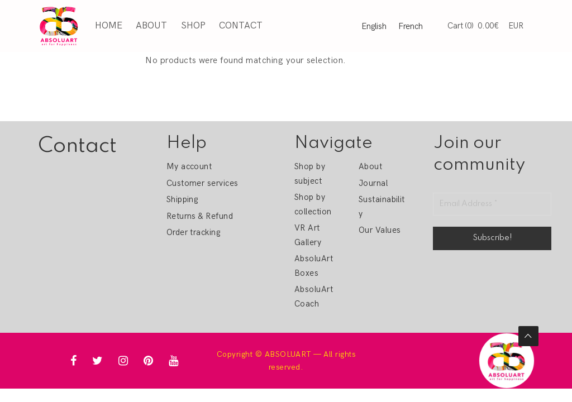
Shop (193, 25)
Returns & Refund (199, 216)
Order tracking (193, 232)
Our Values (380, 230)
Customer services (202, 183)
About (151, 25)
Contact (241, 25)
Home (108, 25)
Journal (373, 183)
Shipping (182, 199)
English (374, 26)
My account (189, 166)
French (410, 26)
